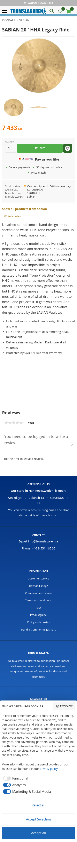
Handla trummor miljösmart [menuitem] (38, 629)
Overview (64, 706)
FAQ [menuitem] (38, 607)
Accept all (38, 833)
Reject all (38, 805)
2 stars (10, 423)
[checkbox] (15, 778)
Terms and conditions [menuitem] (38, 600)
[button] (5, 10)
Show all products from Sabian (24, 209)
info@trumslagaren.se (43, 541)
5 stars (21, 423)
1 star (6, 423)
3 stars (13, 423)
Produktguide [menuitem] (38, 615)
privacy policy (49, 769)
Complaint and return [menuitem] (38, 593)
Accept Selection (38, 819)
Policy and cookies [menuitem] (38, 622)
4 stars (17, 423)
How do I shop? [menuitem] (38, 586)
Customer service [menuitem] (38, 578)
